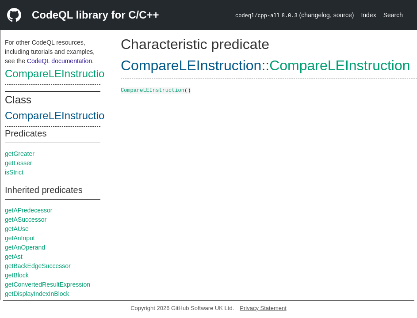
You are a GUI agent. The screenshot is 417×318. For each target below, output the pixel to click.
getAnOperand (25, 247)
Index (368, 15)
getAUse (17, 228)
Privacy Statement (263, 308)
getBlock (17, 275)
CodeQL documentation (59, 60)
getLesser (18, 163)
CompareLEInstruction (58, 74)
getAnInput (20, 238)
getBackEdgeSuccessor (38, 265)
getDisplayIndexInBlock (37, 293)
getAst (14, 256)
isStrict (14, 172)
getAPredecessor (28, 210)
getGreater (19, 153)
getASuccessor (25, 219)
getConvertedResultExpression (47, 284)
